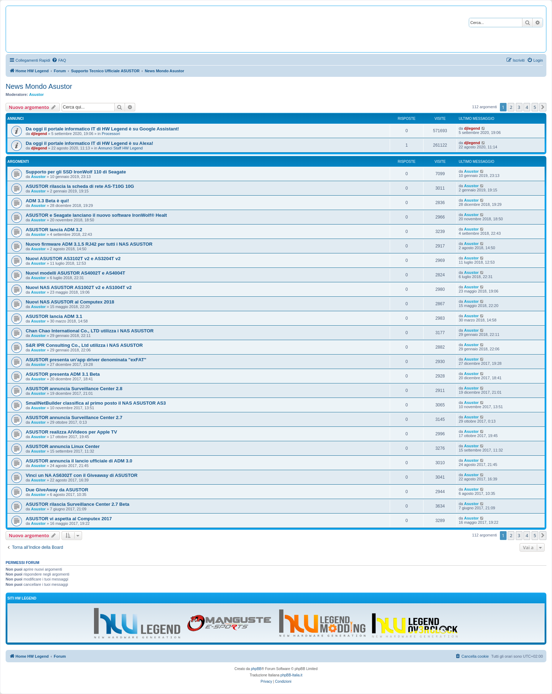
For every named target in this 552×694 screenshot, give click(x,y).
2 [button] (511, 107)
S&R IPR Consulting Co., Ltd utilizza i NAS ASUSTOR (84, 345)
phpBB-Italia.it (291, 675)
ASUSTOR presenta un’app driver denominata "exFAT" (86, 359)
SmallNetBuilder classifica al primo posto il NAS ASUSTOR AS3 (96, 403)
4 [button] (527, 107)
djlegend (39, 133)
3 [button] (519, 107)
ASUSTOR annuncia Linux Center (63, 446)
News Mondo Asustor (39, 86)
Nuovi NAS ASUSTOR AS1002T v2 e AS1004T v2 (79, 287)
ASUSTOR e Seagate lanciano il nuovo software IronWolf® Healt (96, 215)
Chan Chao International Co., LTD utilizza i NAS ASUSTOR (89, 330)
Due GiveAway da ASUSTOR (57, 489)
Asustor (36, 94)
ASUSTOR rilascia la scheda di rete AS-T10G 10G (80, 186)
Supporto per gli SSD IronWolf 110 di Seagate (76, 171)
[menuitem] (59, 60)
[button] (542, 107)
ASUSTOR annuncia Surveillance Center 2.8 (74, 388)
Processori (111, 133)
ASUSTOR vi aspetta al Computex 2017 (69, 518)
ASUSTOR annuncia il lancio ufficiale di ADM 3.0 (79, 460)
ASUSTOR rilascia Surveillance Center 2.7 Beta (77, 504)
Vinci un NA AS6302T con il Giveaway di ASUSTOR (82, 475)
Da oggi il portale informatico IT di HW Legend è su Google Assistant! (102, 128)
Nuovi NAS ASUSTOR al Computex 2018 (70, 302)
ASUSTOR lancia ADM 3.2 (54, 229)
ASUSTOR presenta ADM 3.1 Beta (63, 374)
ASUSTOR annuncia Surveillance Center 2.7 (74, 417)
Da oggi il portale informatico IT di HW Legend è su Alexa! (89, 143)
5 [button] (535, 107)
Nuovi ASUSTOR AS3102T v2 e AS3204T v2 (73, 258)
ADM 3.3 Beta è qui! (47, 200)
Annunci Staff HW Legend (120, 148)
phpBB (256, 669)
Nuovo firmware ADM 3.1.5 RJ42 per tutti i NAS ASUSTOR (89, 244)
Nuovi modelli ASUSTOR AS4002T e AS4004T (75, 273)
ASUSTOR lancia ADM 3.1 (54, 316)
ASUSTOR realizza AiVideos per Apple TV (71, 432)
